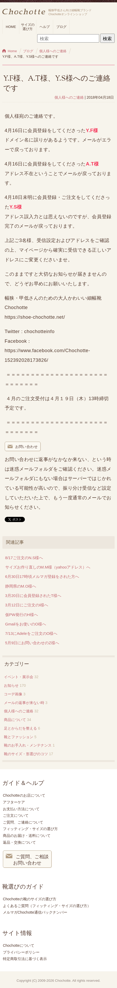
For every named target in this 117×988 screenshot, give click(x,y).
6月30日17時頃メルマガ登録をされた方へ (42, 576)
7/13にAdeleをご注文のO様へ (31, 633)
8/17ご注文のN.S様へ (24, 557)
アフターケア (14, 802)
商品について (15, 720)
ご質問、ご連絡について (23, 822)
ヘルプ (45, 27)
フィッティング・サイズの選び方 (30, 829)
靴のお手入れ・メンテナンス (28, 745)
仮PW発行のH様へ (21, 614)
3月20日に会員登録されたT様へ (33, 595)
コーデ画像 (13, 694)
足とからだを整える (20, 728)
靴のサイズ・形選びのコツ (26, 754)
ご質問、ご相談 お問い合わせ (27, 859)
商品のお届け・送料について (27, 835)
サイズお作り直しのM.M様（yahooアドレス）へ (48, 567)
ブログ (61, 27)
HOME (11, 27)
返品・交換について (19, 842)
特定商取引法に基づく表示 (25, 959)
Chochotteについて (18, 945)
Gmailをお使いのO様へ (25, 624)
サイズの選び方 (28, 27)
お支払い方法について (21, 809)
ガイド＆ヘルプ (23, 783)
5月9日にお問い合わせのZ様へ (32, 643)
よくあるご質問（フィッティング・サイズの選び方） (47, 906)
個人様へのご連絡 (69, 97)
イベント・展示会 (18, 677)
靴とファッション (18, 737)
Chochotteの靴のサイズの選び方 (29, 899)
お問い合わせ (23, 447)
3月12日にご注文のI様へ (26, 605)
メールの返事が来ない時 (24, 703)
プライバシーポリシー (21, 952)
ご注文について (16, 815)
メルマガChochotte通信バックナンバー (35, 912)
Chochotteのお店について (24, 795)
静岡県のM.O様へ (20, 586)
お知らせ (11, 685)
